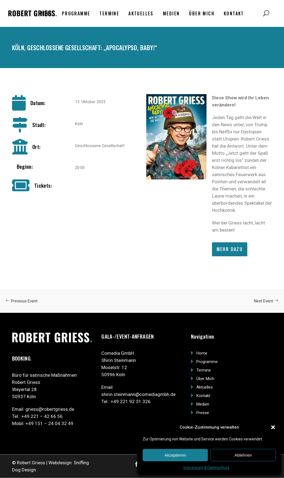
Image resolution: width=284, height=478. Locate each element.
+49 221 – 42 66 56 (42, 416)
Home (201, 353)
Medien (202, 404)
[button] (273, 427)
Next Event (266, 301)
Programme (207, 361)
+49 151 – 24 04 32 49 (49, 423)
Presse (202, 412)
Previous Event (21, 301)
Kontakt (203, 395)
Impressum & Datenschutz (206, 467)
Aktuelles (204, 387)
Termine (203, 370)
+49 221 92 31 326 (131, 401)
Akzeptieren (175, 455)
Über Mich (205, 378)
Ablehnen (243, 455)
